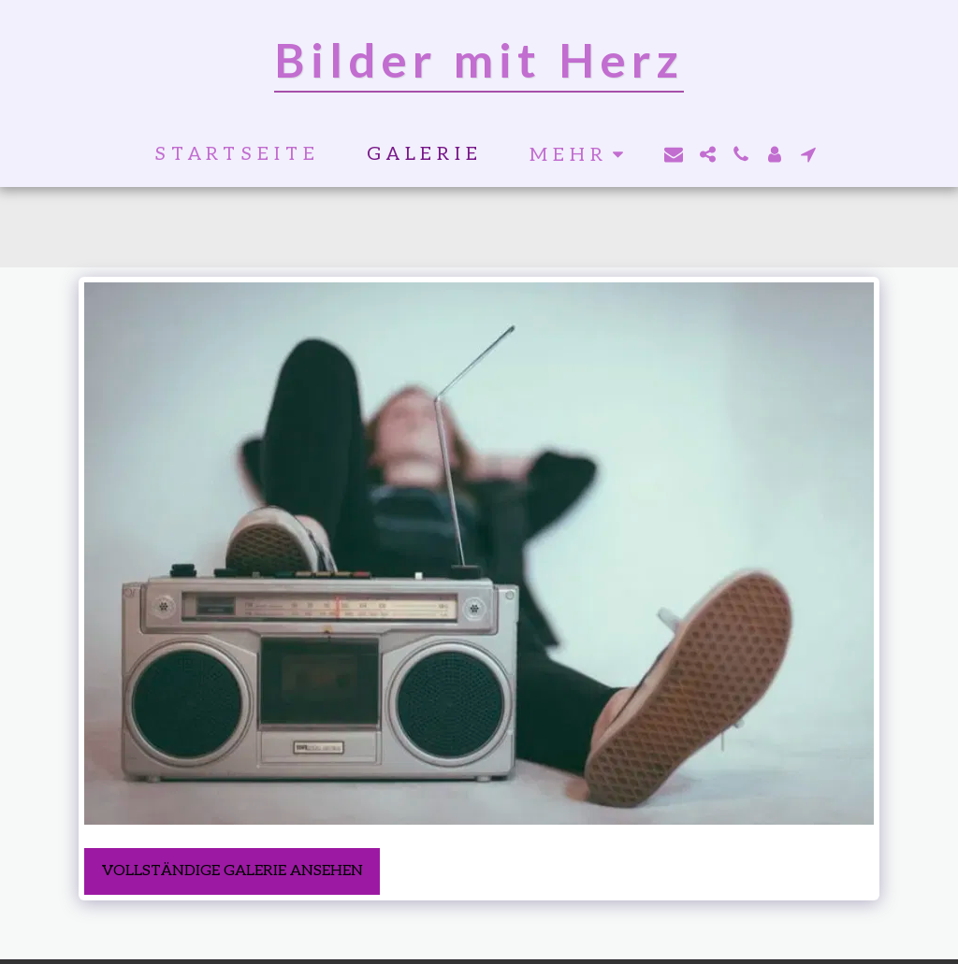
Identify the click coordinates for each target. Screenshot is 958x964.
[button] (673, 154)
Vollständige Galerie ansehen (232, 871)
